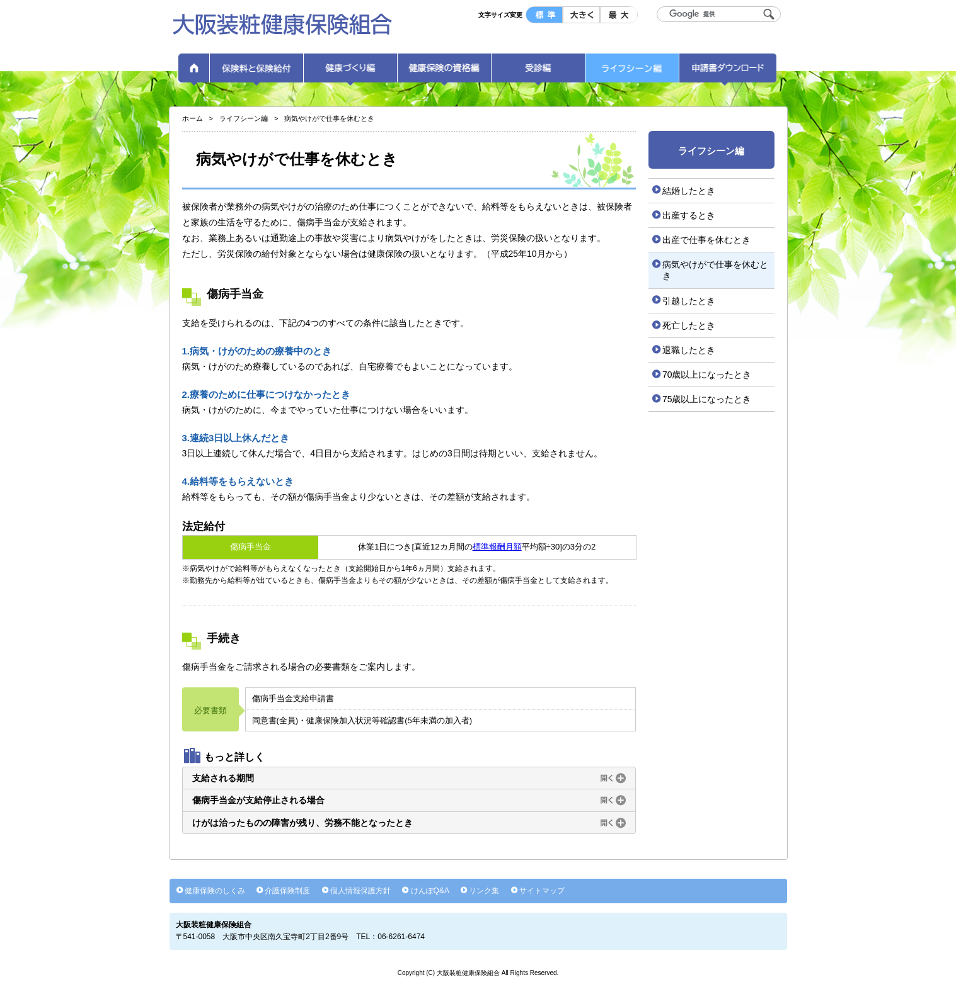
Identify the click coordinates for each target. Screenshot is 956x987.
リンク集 (484, 890)
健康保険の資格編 (444, 72)
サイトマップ (542, 890)
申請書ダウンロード (727, 72)
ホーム (194, 72)
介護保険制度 (287, 890)
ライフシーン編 (632, 72)
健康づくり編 (350, 72)
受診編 (538, 72)
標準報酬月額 (497, 546)
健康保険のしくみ (215, 890)
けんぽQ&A (430, 890)
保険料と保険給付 (256, 72)
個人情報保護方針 (360, 890)
